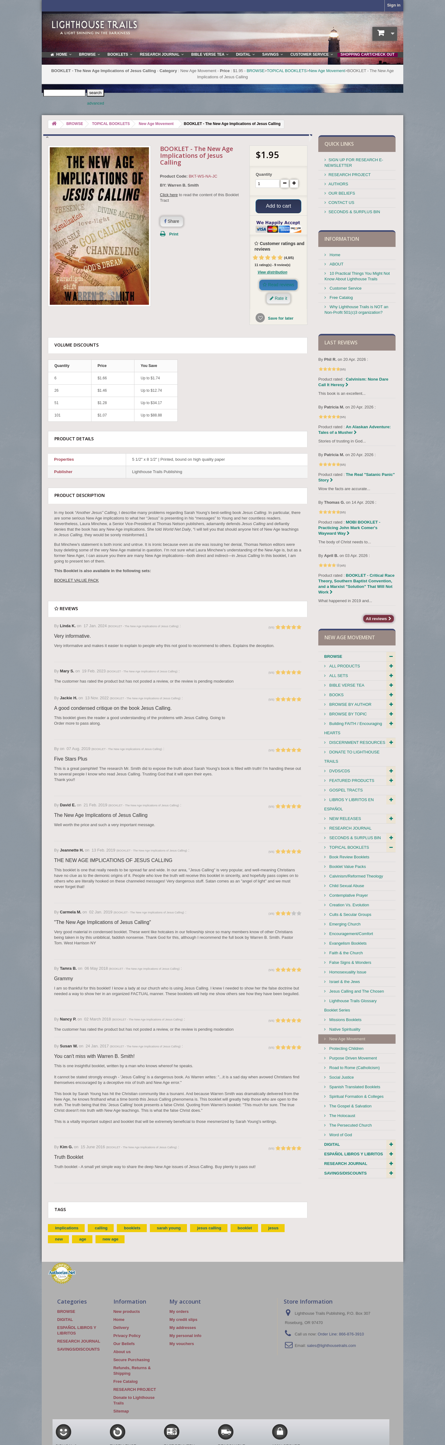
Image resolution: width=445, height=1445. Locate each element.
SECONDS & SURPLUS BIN (354, 211)
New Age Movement (327, 70)
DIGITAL (332, 1144)
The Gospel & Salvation (349, 1106)
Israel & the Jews (344, 981)
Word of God (340, 1134)
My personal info (185, 1337)
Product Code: (174, 176)
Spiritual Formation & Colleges (356, 1096)
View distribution (272, 274)
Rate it (278, 299)
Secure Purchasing (131, 1361)
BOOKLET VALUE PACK (76, 582)
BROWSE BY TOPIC (347, 714)
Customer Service (345, 288)
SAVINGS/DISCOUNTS (345, 1173)
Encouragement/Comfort (350, 933)
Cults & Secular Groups (349, 914)
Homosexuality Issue (347, 972)
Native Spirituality (344, 1029)
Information (341, 238)
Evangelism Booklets (347, 943)
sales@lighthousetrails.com (331, 1347)
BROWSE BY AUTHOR (349, 704)
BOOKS (336, 694)
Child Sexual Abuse (346, 885)
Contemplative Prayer (348, 895)
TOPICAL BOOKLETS (287, 70)
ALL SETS (338, 675)
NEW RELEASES (344, 818)
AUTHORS (338, 184)
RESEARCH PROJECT (349, 174)
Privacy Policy (127, 1337)
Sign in (393, 5)
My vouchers (181, 1345)
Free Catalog (340, 297)
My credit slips (183, 1321)
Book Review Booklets (348, 857)
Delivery (121, 1329)
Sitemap (121, 1412)
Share (171, 221)
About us (122, 1353)
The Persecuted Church (350, 1125)
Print (174, 234)
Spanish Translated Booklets (354, 1087)
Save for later (280, 319)
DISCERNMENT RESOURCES (356, 742)
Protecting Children (345, 1048)
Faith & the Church (345, 953)
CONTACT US (341, 202)
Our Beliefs (124, 1345)
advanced (95, 103)
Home (334, 254)
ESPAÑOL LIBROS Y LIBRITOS (353, 1154)
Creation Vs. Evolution (348, 905)
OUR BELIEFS (341, 193)
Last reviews (341, 342)
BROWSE (256, 70)
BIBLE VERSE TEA (346, 685)
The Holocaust (341, 1115)
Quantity (264, 174)
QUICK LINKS (339, 143)
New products (126, 1313)
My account (185, 1303)
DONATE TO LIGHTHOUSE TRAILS (351, 757)
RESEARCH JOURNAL (349, 828)
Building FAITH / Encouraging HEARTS (353, 728)
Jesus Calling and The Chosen (356, 991)
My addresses (182, 1329)
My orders (179, 1313)
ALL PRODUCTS (344, 666)
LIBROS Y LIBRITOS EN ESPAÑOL (349, 804)
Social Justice (341, 1077)
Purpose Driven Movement (352, 1058)
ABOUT (335, 264)
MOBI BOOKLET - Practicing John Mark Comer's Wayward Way (349, 528)
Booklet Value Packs (347, 866)
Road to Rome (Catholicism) (354, 1067)
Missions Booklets (345, 1019)
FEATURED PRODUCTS (351, 780)
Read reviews (278, 286)
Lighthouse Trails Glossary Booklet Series (350, 1005)
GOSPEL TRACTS (345, 790)
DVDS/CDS (339, 771)
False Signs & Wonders (349, 962)
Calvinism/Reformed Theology (355, 876)
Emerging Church (344, 924)
